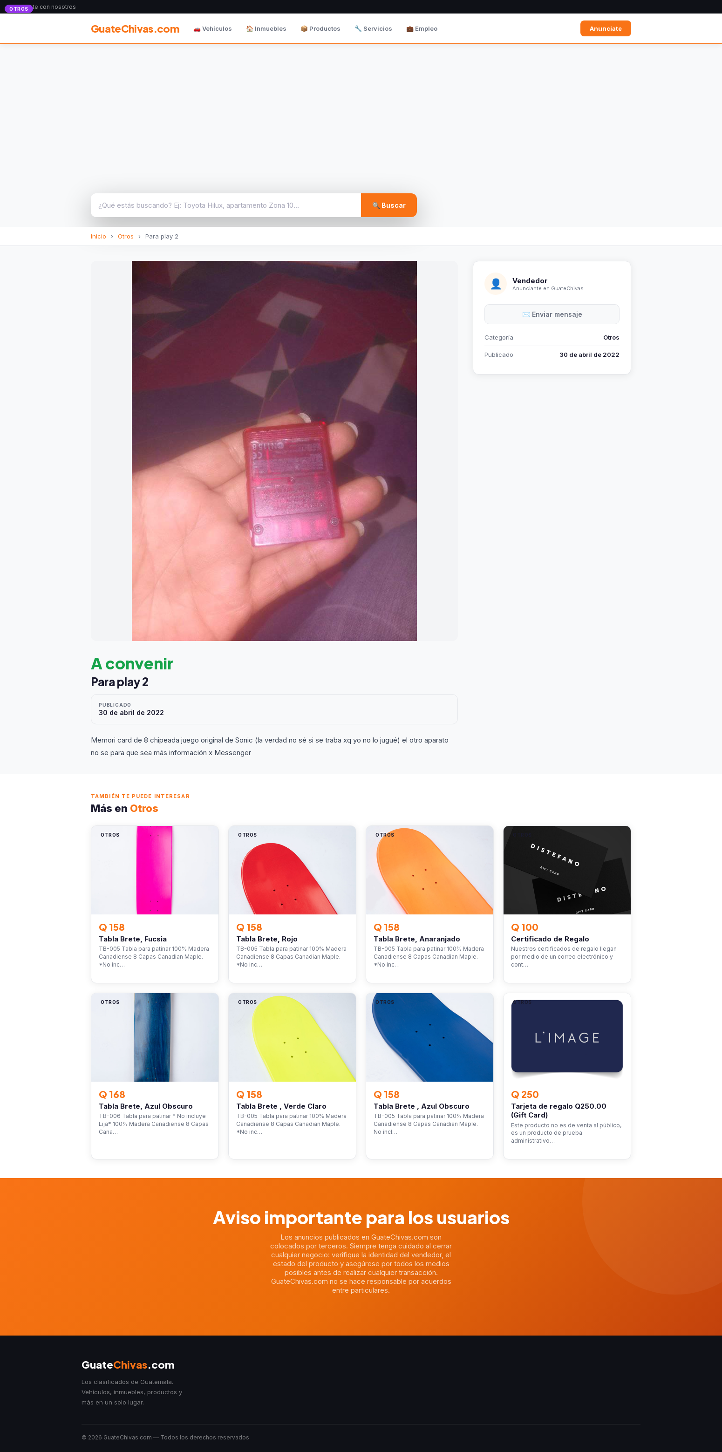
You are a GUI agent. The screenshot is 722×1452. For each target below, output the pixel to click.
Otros (126, 236)
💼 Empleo (421, 28)
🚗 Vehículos (212, 28)
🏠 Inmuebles (266, 28)
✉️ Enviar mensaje (552, 314)
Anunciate (606, 28)
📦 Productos (320, 28)
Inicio (98, 236)
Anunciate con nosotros (43, 6)
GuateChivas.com (135, 28)
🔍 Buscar (389, 205)
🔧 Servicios (373, 28)
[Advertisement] (361, 114)
